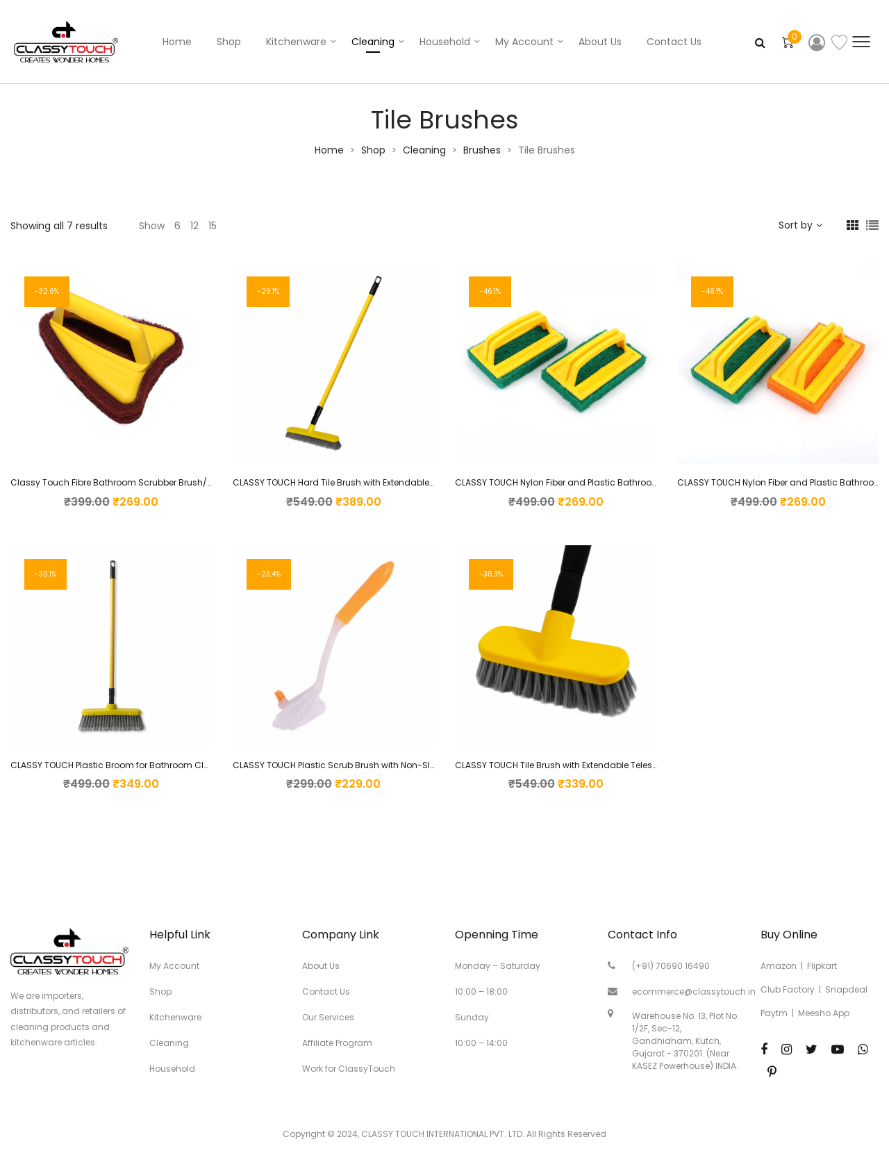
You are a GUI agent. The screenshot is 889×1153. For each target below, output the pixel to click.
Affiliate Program (337, 1043)
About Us (600, 42)
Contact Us (674, 42)
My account (524, 42)
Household (444, 42)
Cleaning (372, 42)
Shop (229, 42)
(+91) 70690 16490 (671, 966)
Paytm (774, 1013)
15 (212, 226)
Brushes (482, 150)
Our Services (328, 1017)
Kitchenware (296, 42)
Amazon (779, 966)
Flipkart (822, 966)
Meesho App (823, 1013)
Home (177, 42)
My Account (174, 966)
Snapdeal (846, 989)
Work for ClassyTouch (348, 1069)
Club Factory (788, 989)
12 (194, 226)
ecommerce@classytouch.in (694, 991)
